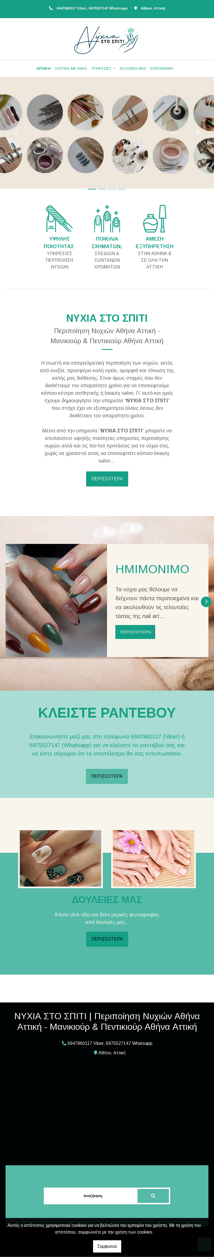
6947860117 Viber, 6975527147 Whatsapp (92, 8)
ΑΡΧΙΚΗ (44, 68)
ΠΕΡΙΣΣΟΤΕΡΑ (107, 478)
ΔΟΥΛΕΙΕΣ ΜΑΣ (132, 68)
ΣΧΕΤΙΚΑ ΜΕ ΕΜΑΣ (71, 68)
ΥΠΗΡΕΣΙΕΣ (101, 68)
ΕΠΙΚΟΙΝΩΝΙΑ (161, 68)
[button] (16, 132)
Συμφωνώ (107, 1246)
